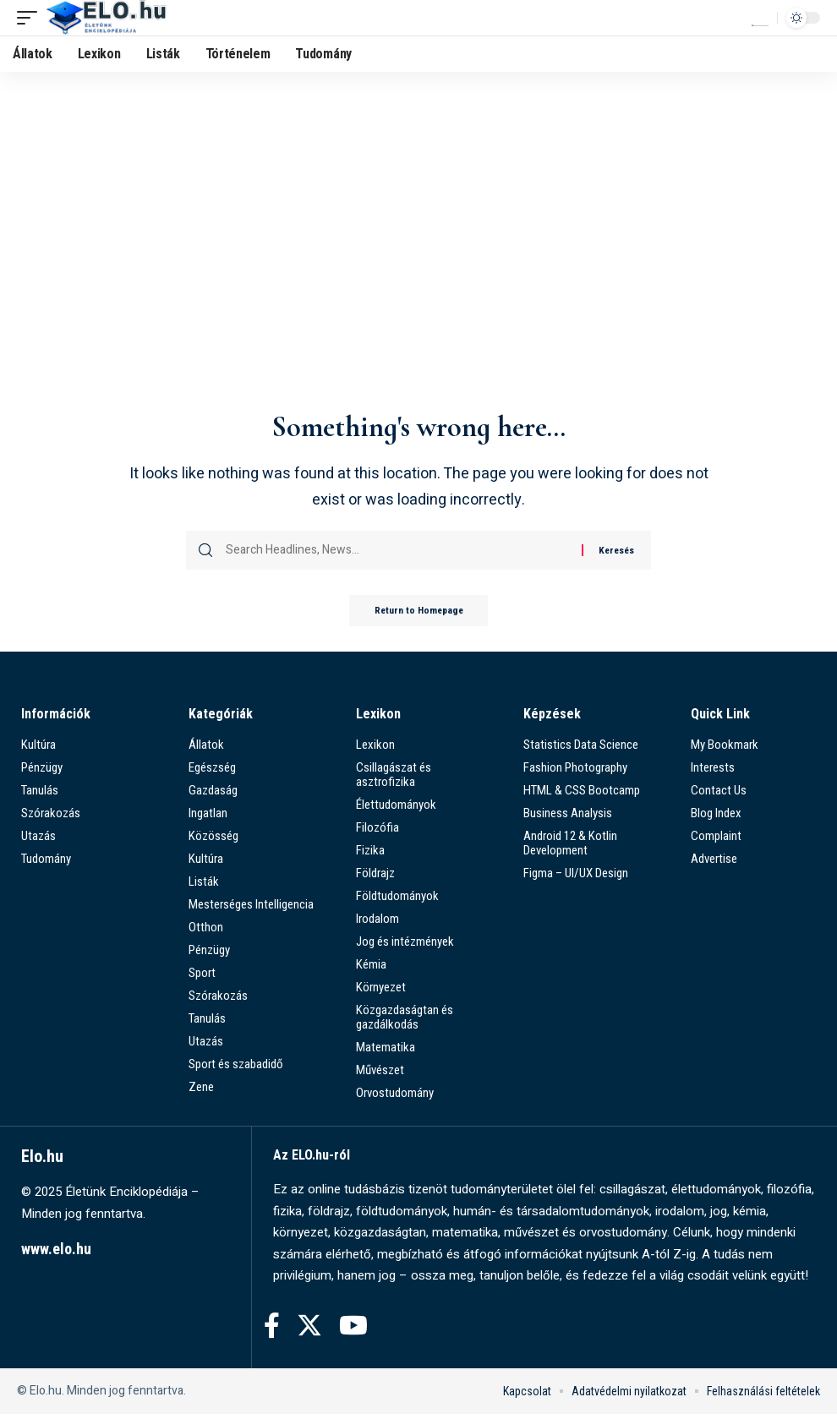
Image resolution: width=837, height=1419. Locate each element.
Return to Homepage (418, 615)
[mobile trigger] (31, 17)
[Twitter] (309, 1330)
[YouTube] (353, 1330)
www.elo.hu (56, 1254)
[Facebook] (272, 1330)
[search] (760, 17)
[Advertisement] (418, 275)
